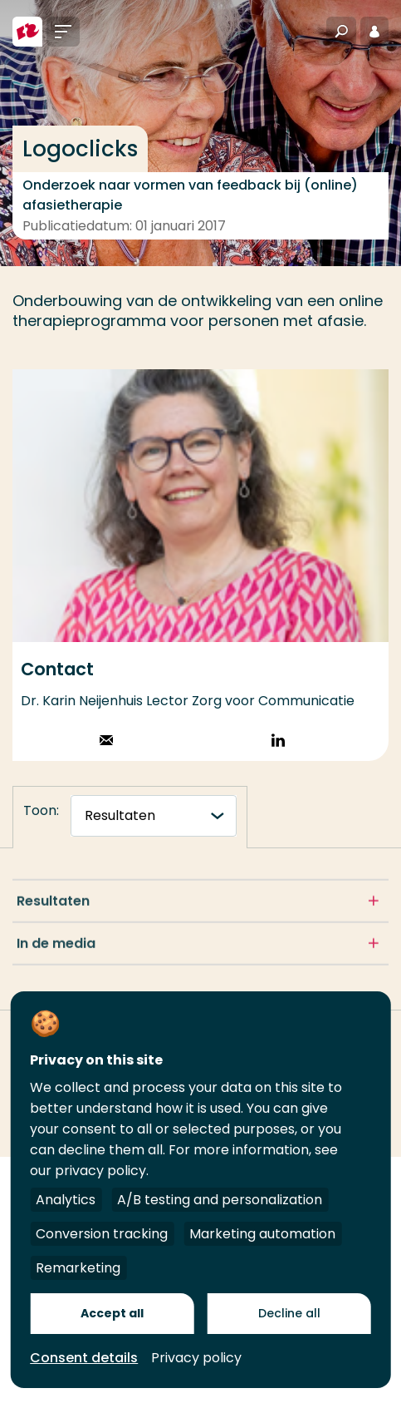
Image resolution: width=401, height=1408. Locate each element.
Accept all (112, 1313)
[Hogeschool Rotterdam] (27, 32)
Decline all (289, 1313)
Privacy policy (196, 1357)
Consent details (84, 1357)
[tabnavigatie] (154, 816)
